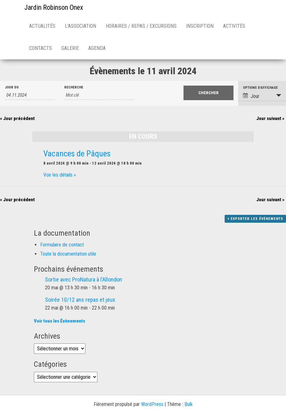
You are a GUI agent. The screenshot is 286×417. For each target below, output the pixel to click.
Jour (251, 96)
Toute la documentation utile (68, 254)
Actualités (42, 26)
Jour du (12, 87)
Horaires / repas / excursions (141, 26)
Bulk (188, 404)
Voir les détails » (59, 175)
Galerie (70, 48)
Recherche (73, 87)
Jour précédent (17, 118)
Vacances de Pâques (76, 153)
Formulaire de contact (62, 245)
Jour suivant (270, 118)
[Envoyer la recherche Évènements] (208, 93)
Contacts (40, 48)
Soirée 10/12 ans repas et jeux (80, 299)
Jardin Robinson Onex (53, 7)
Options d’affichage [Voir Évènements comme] (260, 87)
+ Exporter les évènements (255, 219)
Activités (234, 26)
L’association (80, 26)
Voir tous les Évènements (59, 321)
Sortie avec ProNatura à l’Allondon (83, 279)
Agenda (97, 48)
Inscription (200, 26)
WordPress (152, 404)
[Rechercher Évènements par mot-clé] (99, 95)
